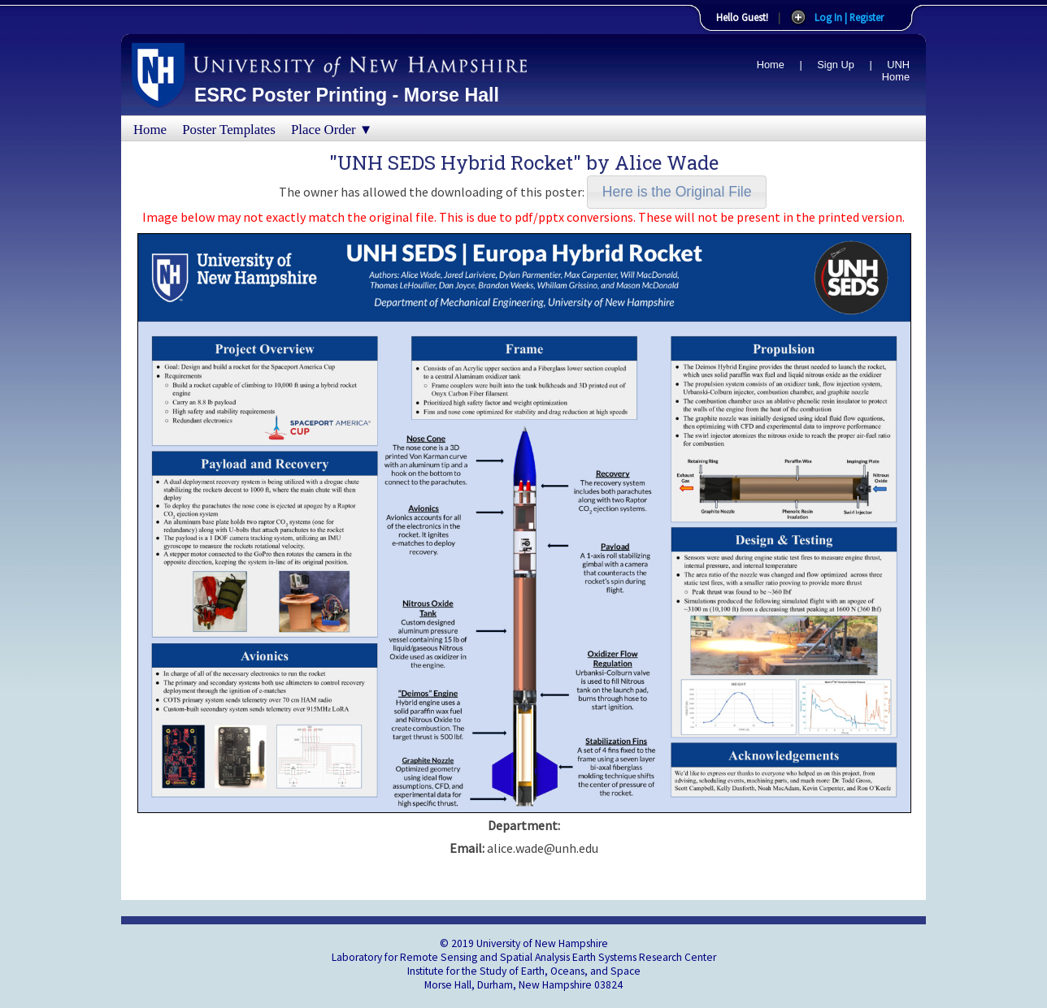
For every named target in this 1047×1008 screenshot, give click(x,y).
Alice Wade (667, 162)
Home (770, 64)
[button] (677, 192)
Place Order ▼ (331, 129)
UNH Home (896, 70)
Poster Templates (229, 129)
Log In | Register (849, 17)
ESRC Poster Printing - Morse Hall (346, 95)
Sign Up (835, 64)
